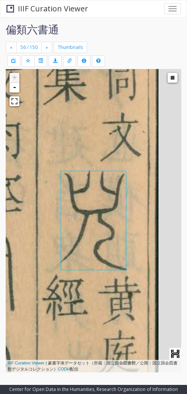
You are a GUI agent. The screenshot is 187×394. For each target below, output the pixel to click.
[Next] (46, 47)
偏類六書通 (32, 29)
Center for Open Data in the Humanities (51, 389)
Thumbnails (70, 47)
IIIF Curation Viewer (47, 8)
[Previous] (11, 47)
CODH (64, 369)
